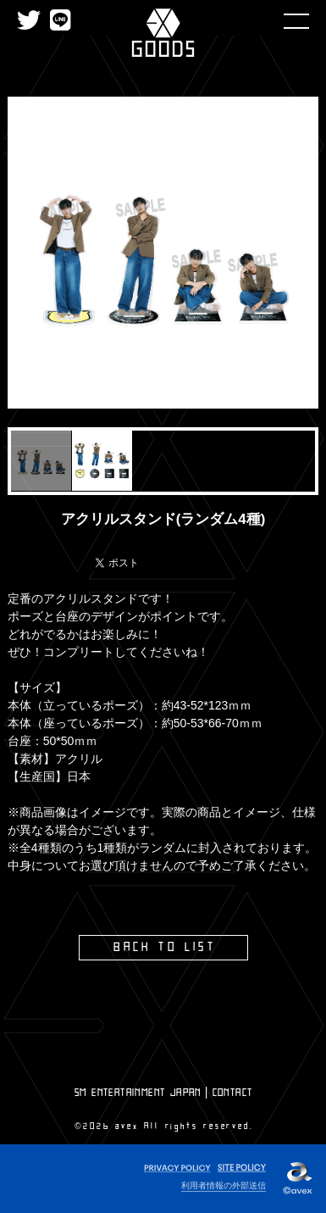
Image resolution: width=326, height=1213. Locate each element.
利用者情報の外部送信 (223, 1185)
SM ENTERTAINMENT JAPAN (138, 1093)
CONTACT (233, 1093)
